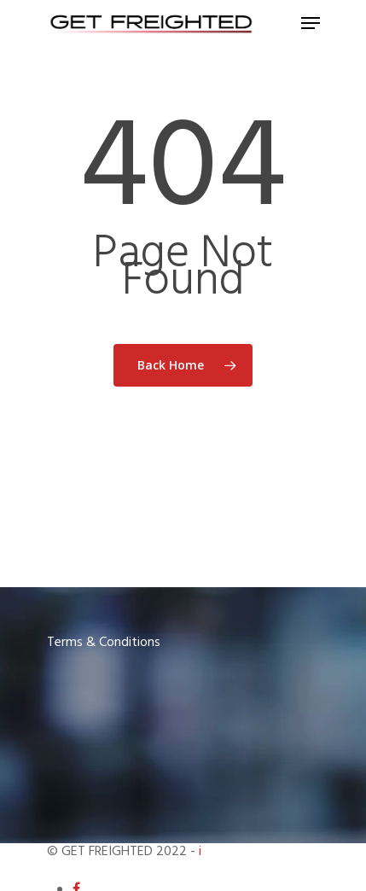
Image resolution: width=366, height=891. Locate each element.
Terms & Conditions (103, 643)
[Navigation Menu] (310, 23)
